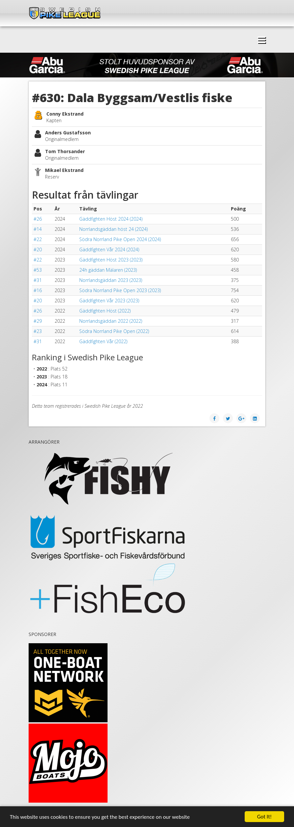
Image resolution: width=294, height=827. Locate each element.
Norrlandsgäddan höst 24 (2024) (113, 229)
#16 (38, 290)
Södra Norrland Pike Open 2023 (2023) (120, 290)
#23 (38, 331)
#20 (38, 249)
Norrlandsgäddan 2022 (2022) (110, 321)
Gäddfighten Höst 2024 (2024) (110, 219)
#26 (38, 219)
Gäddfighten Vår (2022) (103, 341)
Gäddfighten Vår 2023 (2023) (109, 300)
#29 (38, 321)
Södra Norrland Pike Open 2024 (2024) (120, 239)
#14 (38, 229)
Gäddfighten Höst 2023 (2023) (110, 260)
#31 (38, 280)
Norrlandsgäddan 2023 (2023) (110, 280)
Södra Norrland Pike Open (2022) (114, 331)
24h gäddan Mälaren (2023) (108, 270)
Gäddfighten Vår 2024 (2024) (109, 249)
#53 (38, 270)
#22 (38, 239)
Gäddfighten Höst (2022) (105, 311)
